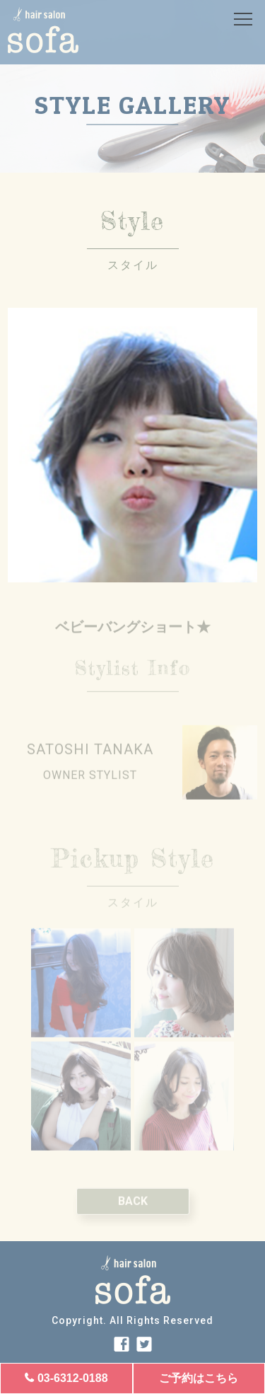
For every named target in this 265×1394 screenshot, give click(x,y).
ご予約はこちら (198, 1378)
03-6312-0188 (72, 1378)
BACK (133, 1213)
